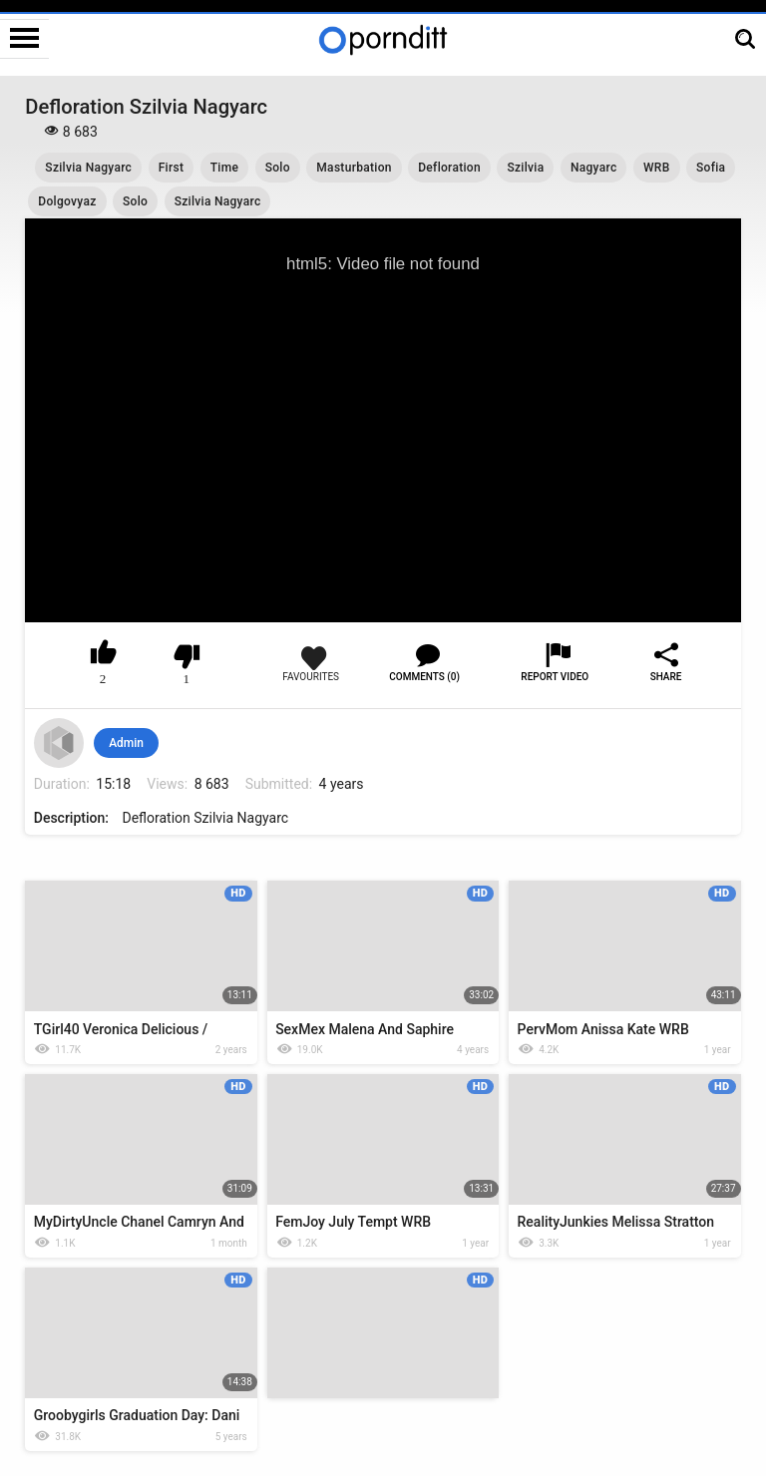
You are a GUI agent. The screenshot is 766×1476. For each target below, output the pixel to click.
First (172, 168)
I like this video (103, 656)
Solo (277, 168)
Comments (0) (424, 676)
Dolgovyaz (67, 201)
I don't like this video (187, 656)
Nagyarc (594, 168)
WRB (656, 168)
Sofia (710, 168)
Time (224, 168)
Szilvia (525, 168)
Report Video (554, 676)
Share (666, 676)
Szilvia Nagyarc (88, 168)
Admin (126, 743)
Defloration (449, 168)
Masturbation (353, 168)
